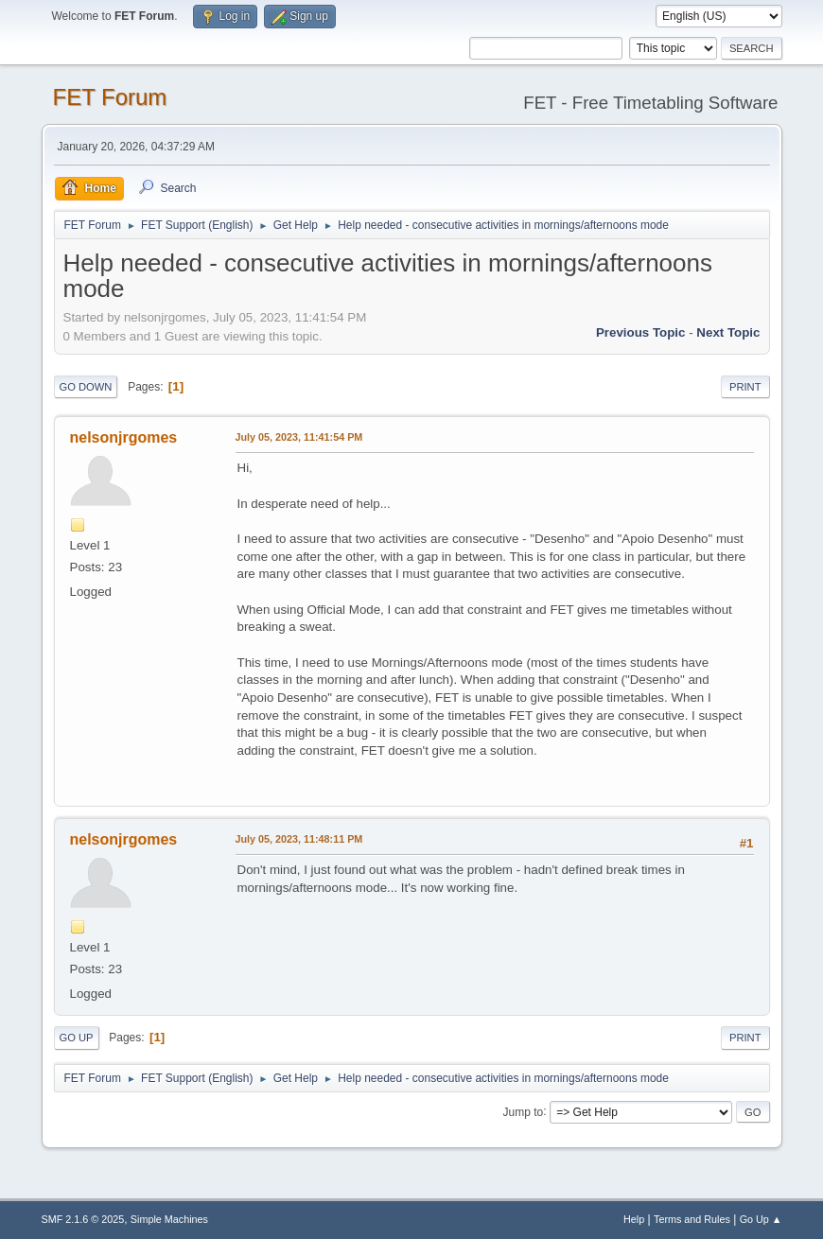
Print (745, 387)
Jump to (523, 1111)
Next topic (728, 332)
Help (633, 1219)
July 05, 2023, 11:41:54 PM (299, 437)
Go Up (77, 1037)
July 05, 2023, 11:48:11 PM (299, 839)
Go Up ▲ (761, 1219)
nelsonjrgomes (124, 437)
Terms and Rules (692, 1219)
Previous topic (641, 332)
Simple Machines (169, 1219)
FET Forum (110, 97)
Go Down (86, 387)
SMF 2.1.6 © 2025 (83, 1219)
